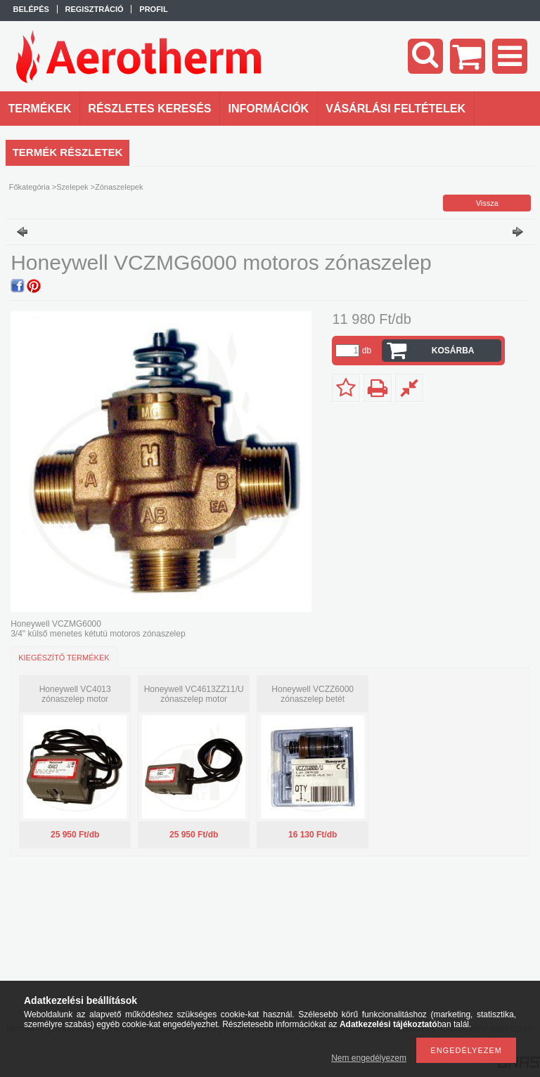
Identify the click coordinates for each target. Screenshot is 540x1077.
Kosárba (453, 350)
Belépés (31, 9)
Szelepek (72, 187)
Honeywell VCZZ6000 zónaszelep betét (312, 694)
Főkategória (29, 187)
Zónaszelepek (119, 187)
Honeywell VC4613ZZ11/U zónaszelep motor (194, 694)
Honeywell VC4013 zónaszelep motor (75, 694)
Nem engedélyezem (368, 1058)
